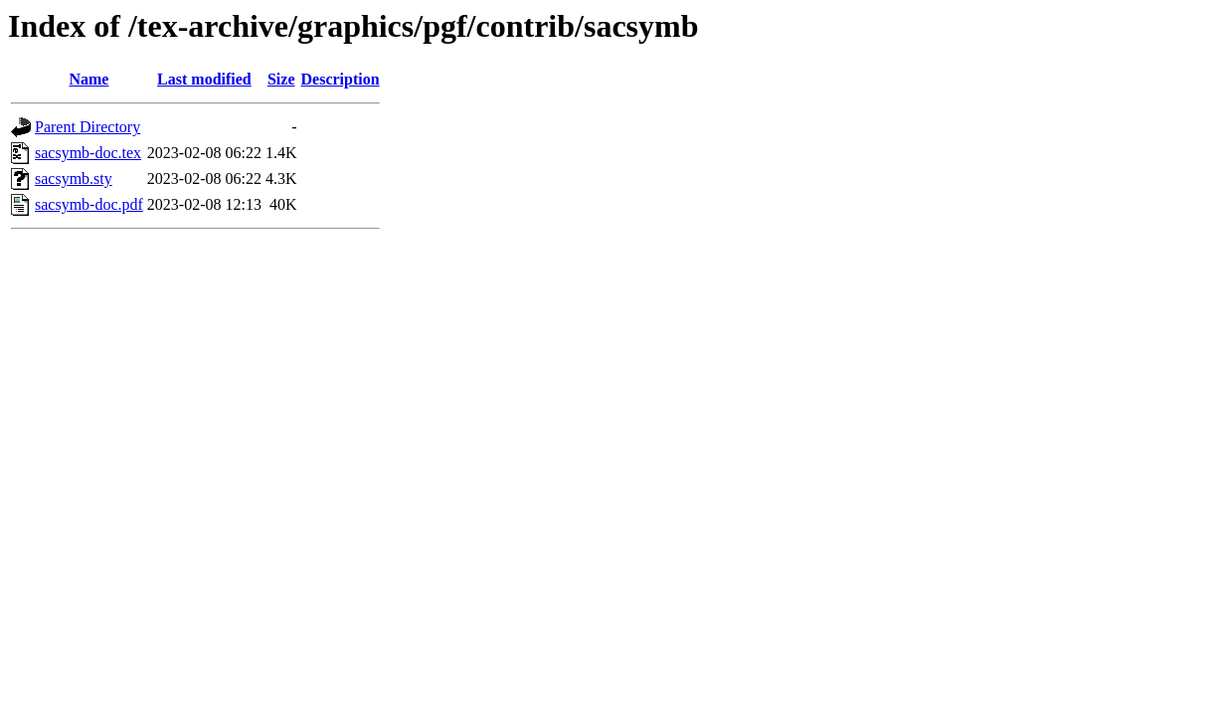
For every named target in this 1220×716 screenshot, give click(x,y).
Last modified (204, 79)
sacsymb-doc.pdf (89, 204)
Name (88, 79)
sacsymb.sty (73, 178)
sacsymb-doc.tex (88, 152)
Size (281, 79)
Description (340, 79)
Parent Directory (87, 126)
